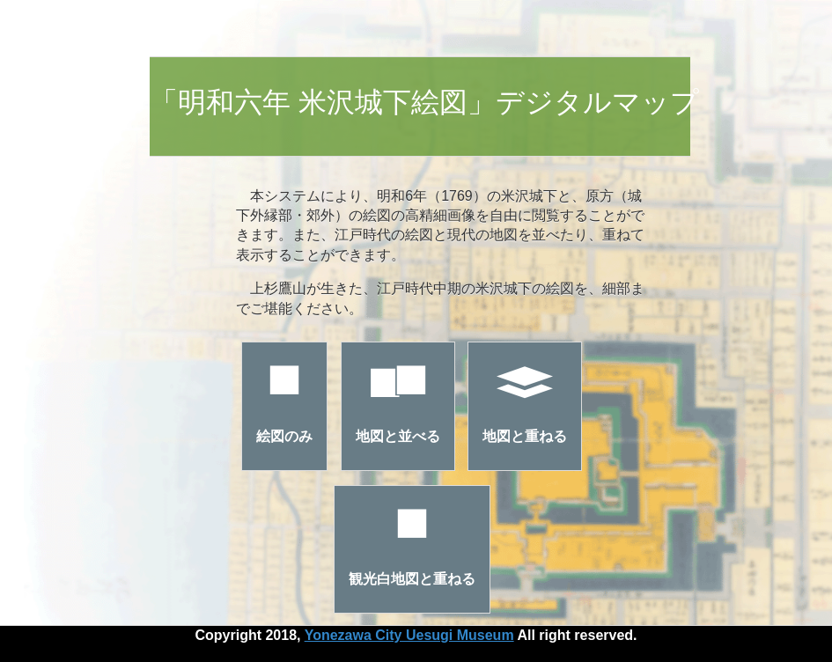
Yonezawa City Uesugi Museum (409, 635)
